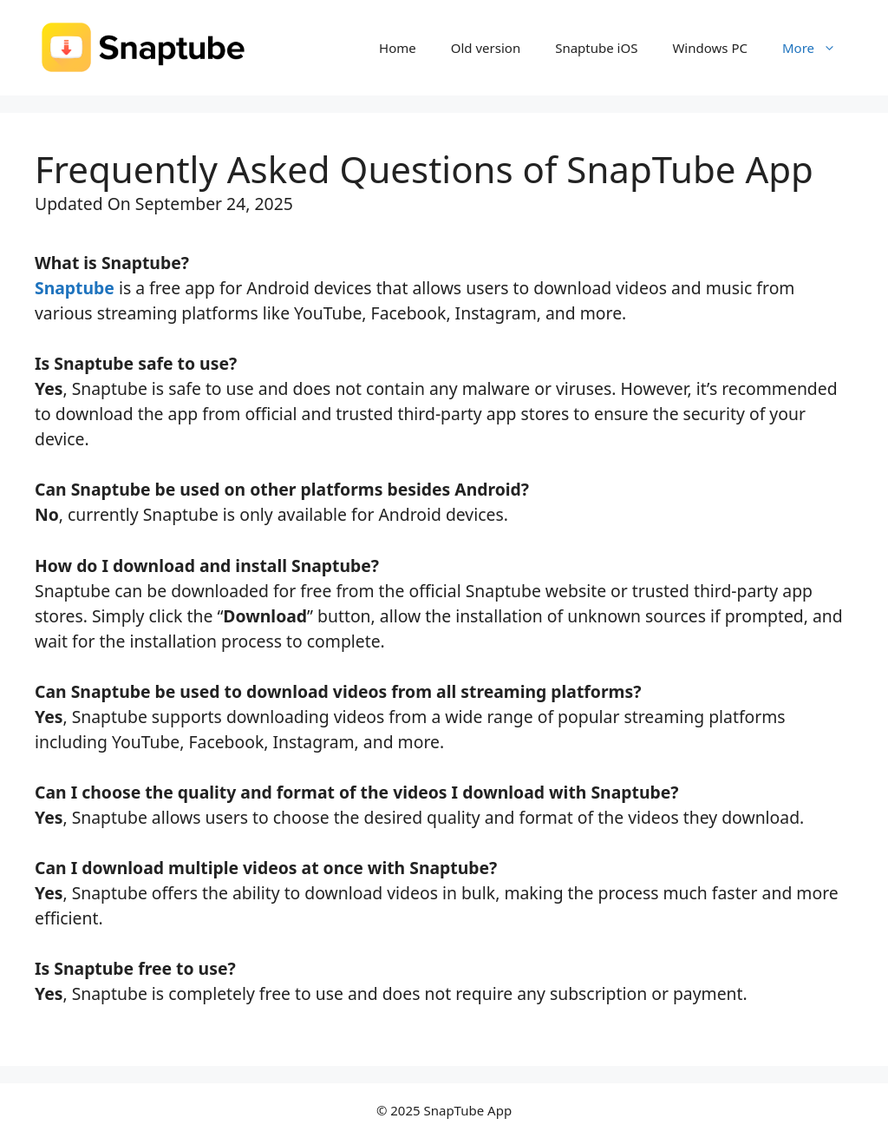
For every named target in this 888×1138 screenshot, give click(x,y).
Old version (485, 47)
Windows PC (710, 47)
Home (397, 47)
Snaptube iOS (596, 47)
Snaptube (74, 287)
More (817, 48)
